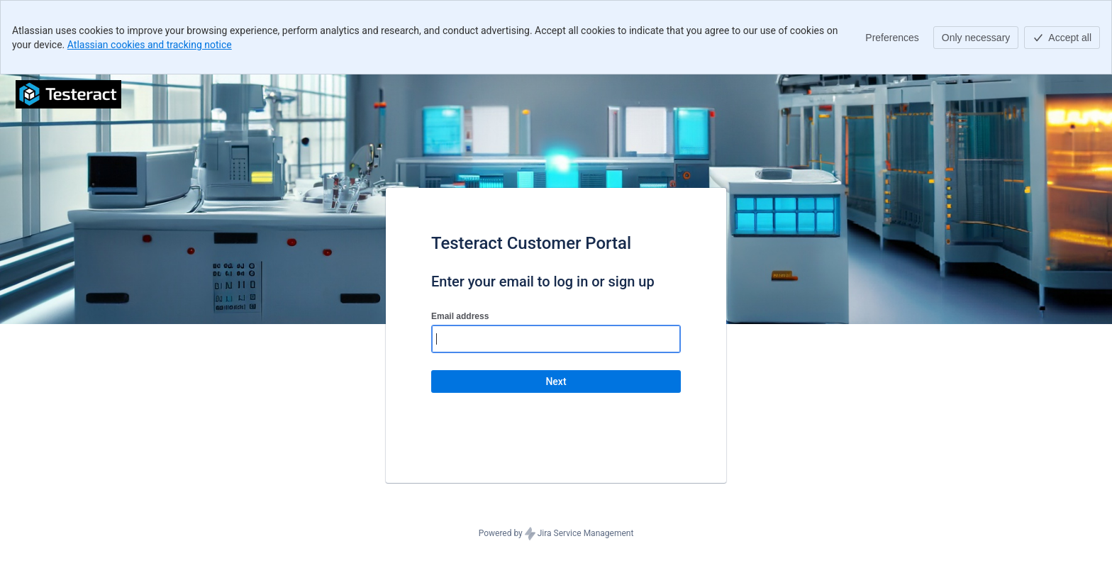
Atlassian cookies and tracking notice (149, 44)
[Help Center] (68, 94)
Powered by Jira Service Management (556, 534)
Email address (460, 316)
